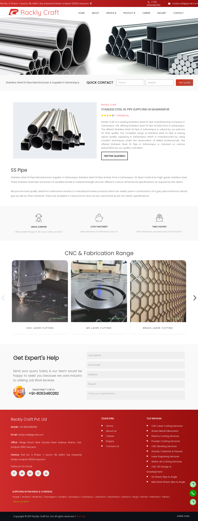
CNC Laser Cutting (40, 331)
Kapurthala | (114, 496)
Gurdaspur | (74, 496)
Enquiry (161, 13)
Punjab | (17, 496)
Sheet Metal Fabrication (165, 431)
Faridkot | (63, 496)
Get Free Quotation (114, 155)
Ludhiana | (126, 496)
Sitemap (80, 516)
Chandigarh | (51, 496)
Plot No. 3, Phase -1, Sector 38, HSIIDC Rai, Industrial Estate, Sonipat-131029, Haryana (45, 3)
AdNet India (183, 516)
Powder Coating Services (165, 441)
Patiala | (166, 496)
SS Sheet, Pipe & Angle (164, 476)
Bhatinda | (37, 496)
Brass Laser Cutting (158, 331)
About (95, 13)
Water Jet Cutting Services (166, 461)
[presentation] (3, 301)
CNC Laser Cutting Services (167, 425)
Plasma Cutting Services (165, 436)
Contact (178, 13)
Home (81, 13)
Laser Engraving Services (165, 456)
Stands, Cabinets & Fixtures (167, 451)
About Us (111, 431)
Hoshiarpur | (88, 496)
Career (146, 13)
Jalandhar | (101, 496)
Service (111, 13)
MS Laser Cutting (99, 331)
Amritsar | (27, 496)
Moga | (136, 496)
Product (129, 13)
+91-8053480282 (44, 393)
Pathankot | (155, 496)
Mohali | (145, 496)
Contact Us (122, 115)
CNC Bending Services (164, 446)
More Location (21, 501)
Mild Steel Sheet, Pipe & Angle (168, 481)
